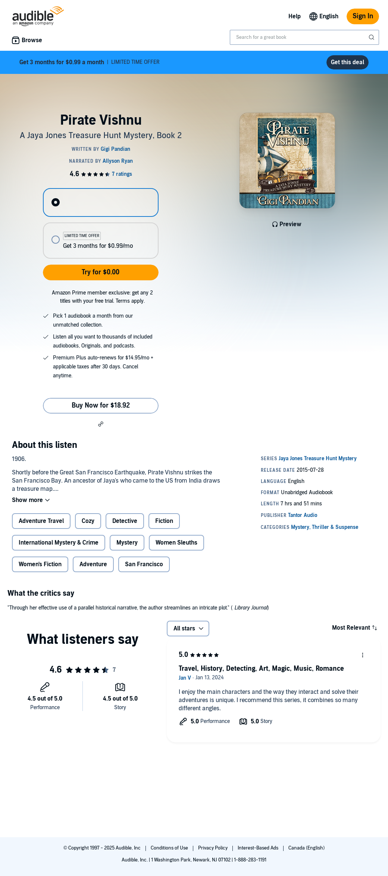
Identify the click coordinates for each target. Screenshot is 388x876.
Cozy (88, 521)
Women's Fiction (40, 564)
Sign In (363, 16)
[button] (101, 423)
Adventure (93, 564)
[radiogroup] (100, 223)
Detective (124, 521)
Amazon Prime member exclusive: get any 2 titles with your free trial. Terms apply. (102, 297)
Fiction (164, 521)
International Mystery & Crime (58, 542)
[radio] (100, 202)
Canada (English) (306, 848)
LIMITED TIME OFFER (89, 62)
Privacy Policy (213, 848)
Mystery (127, 542)
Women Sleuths (176, 542)
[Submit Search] (372, 37)
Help (294, 16)
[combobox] (304, 37)
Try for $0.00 (100, 272)
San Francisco (144, 564)
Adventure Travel (41, 521)
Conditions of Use (170, 848)
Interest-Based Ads (258, 848)
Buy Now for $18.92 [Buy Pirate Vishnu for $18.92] (101, 405)
